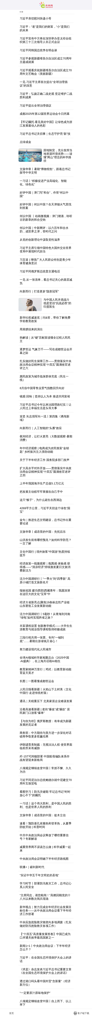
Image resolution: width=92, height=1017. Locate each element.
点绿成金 (25, 142)
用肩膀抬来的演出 (31, 329)
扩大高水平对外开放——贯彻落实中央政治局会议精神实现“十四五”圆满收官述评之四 (45, 472)
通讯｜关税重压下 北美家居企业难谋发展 (46, 701)
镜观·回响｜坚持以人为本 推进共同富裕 (45, 396)
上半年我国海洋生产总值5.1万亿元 (42, 483)
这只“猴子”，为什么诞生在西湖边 (41, 500)
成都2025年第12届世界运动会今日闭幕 (45, 113)
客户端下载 (81, 1013)
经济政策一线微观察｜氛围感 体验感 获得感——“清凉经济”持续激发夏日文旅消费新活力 (45, 567)
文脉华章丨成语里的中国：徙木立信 (43, 815)
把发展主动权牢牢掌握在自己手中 (41, 491)
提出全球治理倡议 (35, 105)
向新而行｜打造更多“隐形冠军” (39, 291)
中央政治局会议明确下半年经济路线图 (44, 858)
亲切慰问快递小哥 (35, 18)
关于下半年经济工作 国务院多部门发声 (44, 460)
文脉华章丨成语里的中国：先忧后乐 (43, 531)
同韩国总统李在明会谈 (38, 50)
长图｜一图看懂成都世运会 (37, 681)
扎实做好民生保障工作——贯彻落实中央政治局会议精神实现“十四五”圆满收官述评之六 (45, 364)
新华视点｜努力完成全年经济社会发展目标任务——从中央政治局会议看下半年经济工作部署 (45, 910)
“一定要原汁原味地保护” (35, 992)
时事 (21, 12)
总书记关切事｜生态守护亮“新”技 (45, 133)
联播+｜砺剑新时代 (32, 867)
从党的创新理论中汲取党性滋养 (40, 239)
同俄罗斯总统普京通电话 (40, 271)
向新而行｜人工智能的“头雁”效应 (41, 428)
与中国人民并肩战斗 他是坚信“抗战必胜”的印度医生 (57, 303)
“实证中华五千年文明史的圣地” (39, 875)
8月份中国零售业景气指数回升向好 (42, 388)
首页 (9, 1013)
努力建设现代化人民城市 (35, 649)
